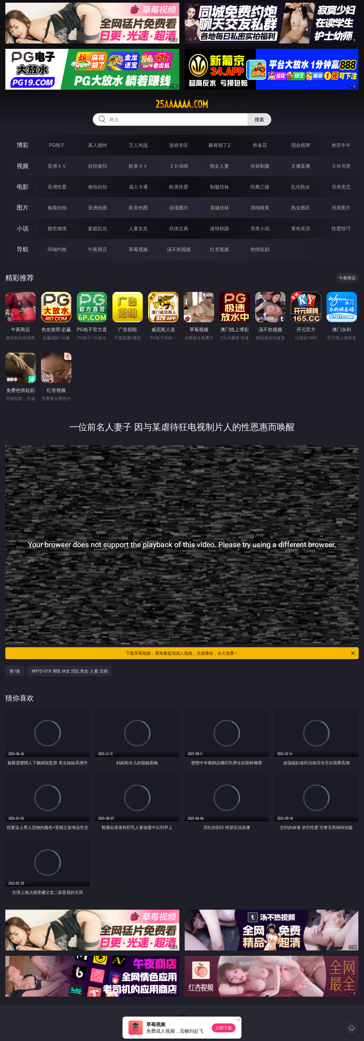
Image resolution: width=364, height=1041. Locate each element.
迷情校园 (219, 228)
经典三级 (259, 186)
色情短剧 (259, 249)
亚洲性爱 (57, 186)
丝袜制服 (259, 166)
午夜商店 (97, 249)
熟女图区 (300, 207)
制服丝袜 (219, 186)
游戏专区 (178, 145)
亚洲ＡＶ (57, 166)
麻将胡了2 (219, 145)
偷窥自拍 (57, 207)
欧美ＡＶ (138, 166)
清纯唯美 (259, 207)
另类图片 (341, 207)
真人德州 (97, 145)
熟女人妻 (219, 166)
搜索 (259, 119)
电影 (23, 187)
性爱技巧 (341, 228)
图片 (23, 207)
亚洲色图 (97, 207)
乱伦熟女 (300, 186)
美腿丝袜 (219, 207)
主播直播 (300, 166)
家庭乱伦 (97, 228)
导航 (23, 249)
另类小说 (259, 228)
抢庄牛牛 (341, 145)
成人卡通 (138, 186)
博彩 (23, 145)
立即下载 (223, 1028)
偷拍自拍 (97, 186)
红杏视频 (219, 249)
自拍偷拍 (97, 166)
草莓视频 (138, 249)
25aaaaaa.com (182, 104)
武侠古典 (178, 228)
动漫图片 (178, 207)
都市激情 (57, 228)
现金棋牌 (300, 145)
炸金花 (260, 145)
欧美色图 (138, 207)
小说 (23, 228)
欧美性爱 (178, 186)
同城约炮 (57, 249)
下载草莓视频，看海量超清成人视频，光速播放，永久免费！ (241, 653)
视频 (23, 166)
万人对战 (138, 145)
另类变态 (341, 186)
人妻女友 (138, 228)
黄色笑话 (300, 228)
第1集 (15, 671)
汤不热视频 (179, 249)
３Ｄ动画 (178, 166)
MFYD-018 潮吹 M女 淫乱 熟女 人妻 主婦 (69, 671)
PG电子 (57, 145)
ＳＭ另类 (341, 166)
